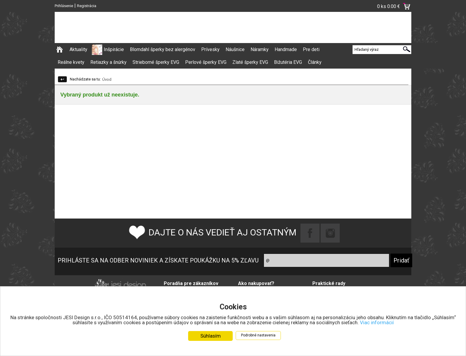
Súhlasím (210, 338)
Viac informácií (377, 324)
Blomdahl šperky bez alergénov (162, 49)
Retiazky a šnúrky (108, 62)
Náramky (260, 49)
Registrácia (86, 6)
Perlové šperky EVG (205, 62)
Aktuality (78, 49)
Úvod (106, 79)
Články (315, 62)
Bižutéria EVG (288, 62)
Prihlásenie (64, 6)
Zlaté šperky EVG (250, 62)
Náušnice (235, 49)
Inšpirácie (114, 49)
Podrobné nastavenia (258, 337)
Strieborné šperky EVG (156, 62)
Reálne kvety (71, 62)
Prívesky (210, 49)
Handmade (286, 49)
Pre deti (311, 49)
